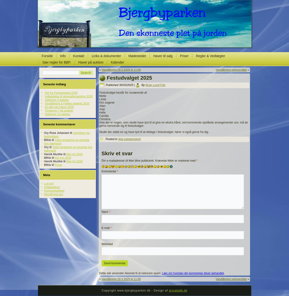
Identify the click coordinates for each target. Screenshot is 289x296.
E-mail (107, 228)
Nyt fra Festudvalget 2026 (61, 93)
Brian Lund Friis (156, 85)
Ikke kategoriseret (129, 139)
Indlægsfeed (52, 187)
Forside (47, 56)
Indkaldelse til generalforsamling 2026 (69, 96)
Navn (106, 212)
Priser (184, 56)
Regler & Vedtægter (210, 56)
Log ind (48, 183)
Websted (107, 244)
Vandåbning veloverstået (231, 70)
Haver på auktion (91, 62)
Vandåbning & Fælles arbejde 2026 (67, 103)
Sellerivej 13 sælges (57, 114)
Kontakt (78, 56)
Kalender (117, 62)
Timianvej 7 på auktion (59, 110)
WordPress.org (53, 194)
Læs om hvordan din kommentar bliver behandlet (193, 273)
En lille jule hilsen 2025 (59, 107)
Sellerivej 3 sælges (57, 100)
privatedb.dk (178, 290)
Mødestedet (137, 56)
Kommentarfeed (54, 190)
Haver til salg (163, 56)
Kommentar (110, 171)
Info (63, 56)
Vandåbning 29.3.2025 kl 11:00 (121, 70)
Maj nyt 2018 (74, 154)
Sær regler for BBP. (57, 62)
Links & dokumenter (106, 56)
